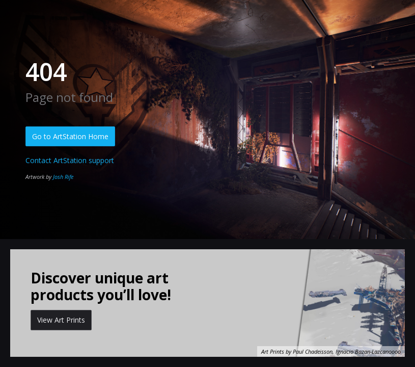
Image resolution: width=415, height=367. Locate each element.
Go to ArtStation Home (70, 136)
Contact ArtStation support (69, 160)
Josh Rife (63, 176)
